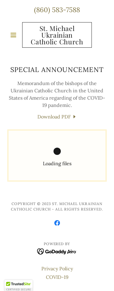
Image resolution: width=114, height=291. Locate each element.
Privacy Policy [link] (57, 268)
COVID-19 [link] (57, 277)
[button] (14, 35)
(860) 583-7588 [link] (57, 9)
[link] (57, 35)
